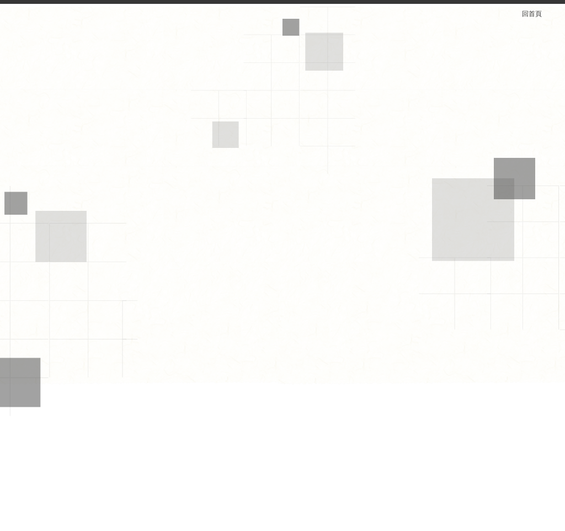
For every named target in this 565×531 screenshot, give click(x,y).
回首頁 (538, 14)
